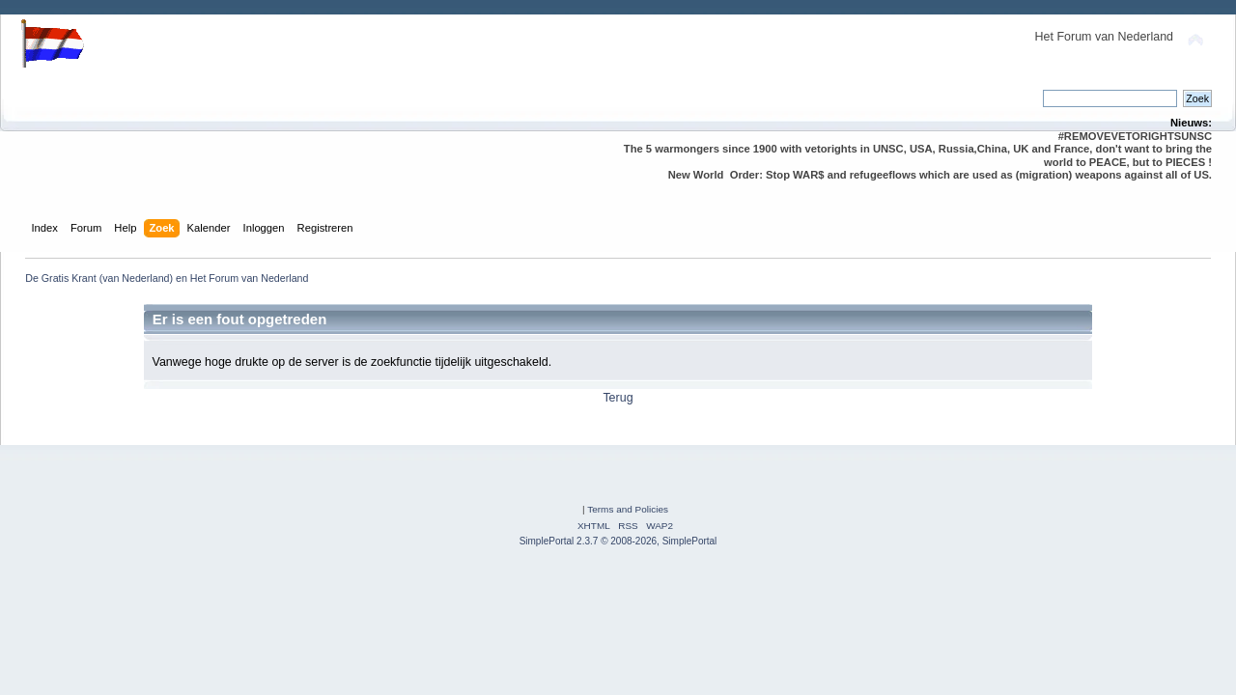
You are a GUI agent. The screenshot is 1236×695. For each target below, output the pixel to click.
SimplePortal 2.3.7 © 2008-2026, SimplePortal (618, 541)
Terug (617, 397)
